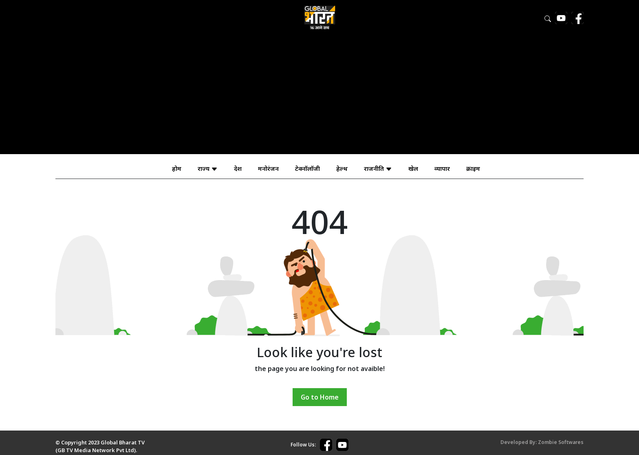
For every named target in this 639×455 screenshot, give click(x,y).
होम (176, 168)
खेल (413, 168)
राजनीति (378, 168)
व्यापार (442, 168)
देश (238, 168)
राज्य (208, 168)
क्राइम (473, 168)
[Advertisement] (319, 97)
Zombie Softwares (561, 442)
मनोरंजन (268, 168)
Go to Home (320, 397)
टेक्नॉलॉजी (307, 168)
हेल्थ (342, 168)
